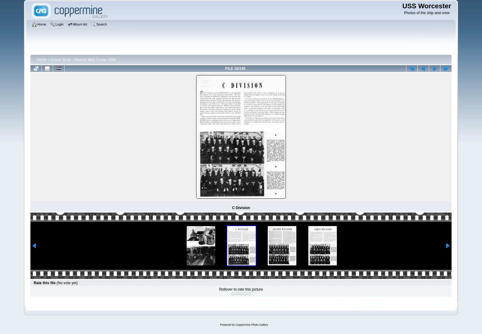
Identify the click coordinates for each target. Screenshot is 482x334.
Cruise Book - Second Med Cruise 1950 (83, 60)
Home (41, 60)
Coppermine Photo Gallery (251, 324)
